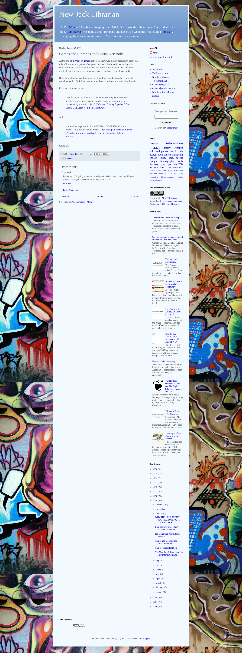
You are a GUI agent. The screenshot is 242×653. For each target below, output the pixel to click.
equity (162, 157)
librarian (167, 31)
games (69, 158)
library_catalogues (167, 177)
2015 (155, 473)
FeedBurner (172, 128)
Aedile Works (158, 69)
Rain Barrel (74, 31)
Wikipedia (177, 154)
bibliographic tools (171, 161)
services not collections (171, 167)
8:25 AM (67, 183)
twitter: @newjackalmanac (164, 88)
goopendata (154, 177)
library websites (173, 147)
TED (180, 164)
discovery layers (157, 164)
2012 (155, 487)
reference (154, 167)
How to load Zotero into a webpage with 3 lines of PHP (172, 338)
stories (152, 170)
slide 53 (104, 129)
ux (161, 180)
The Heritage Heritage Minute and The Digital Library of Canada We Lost (173, 386)
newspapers (161, 170)
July (158, 565)
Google (153, 161)
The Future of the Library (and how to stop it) (173, 312)
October (159, 513)
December (160, 504)
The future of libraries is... (171, 260)
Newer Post (65, 196)
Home (100, 196)
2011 (155, 491)
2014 (155, 478)
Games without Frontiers (166, 548)
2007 (155, 602)
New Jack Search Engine (163, 92)
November (161, 509)
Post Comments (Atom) (82, 202)
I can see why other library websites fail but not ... (167, 528)
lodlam (180, 177)
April (158, 578)
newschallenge (155, 180)
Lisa (64, 172)
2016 (155, 469)
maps (160, 174)
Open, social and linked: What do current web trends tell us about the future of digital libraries (99, 133)
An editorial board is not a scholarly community (173, 284)
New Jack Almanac (160, 77)
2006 (155, 606)
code (180, 151)
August (159, 560)
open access (175, 157)
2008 (155, 597)
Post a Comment (70, 190)
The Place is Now (160, 73)
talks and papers (159, 151)
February (160, 587)
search (173, 151)
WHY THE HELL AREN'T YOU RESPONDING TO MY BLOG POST (167, 520)
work (156, 198)
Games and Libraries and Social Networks (166, 542)
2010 (155, 496)
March (159, 583)
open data (172, 164)
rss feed (155, 96)
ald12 (181, 174)
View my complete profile (161, 57)
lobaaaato (126, 638)
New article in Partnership (164, 361)
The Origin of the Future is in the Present (173, 436)
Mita (72, 27)
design (153, 154)
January (159, 592)
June (158, 569)
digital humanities (175, 171)
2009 (155, 500)
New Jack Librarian (89, 14)
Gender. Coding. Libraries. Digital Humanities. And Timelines (167, 238)
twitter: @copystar (160, 84)
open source (164, 154)
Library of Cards (172, 411)
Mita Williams (168, 198)
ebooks (153, 157)
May (158, 574)
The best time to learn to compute (167, 217)
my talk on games (81, 60)
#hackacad (168, 174)
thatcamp (153, 174)
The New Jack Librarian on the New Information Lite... (169, 553)
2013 (155, 482)
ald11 (175, 174)
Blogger (145, 638)
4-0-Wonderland (159, 81)
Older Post (134, 196)
